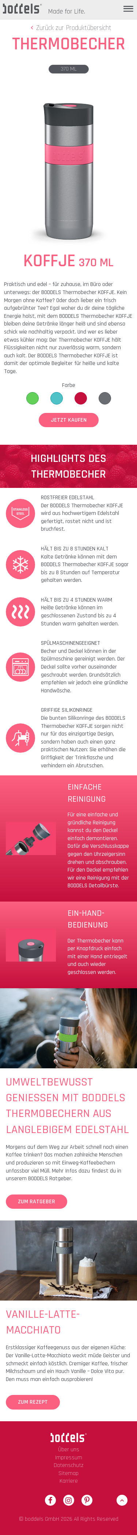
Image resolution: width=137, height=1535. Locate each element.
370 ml (69, 69)
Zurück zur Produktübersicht (69, 28)
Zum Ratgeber (36, 1201)
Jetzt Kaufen (69, 420)
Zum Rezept (33, 1402)
